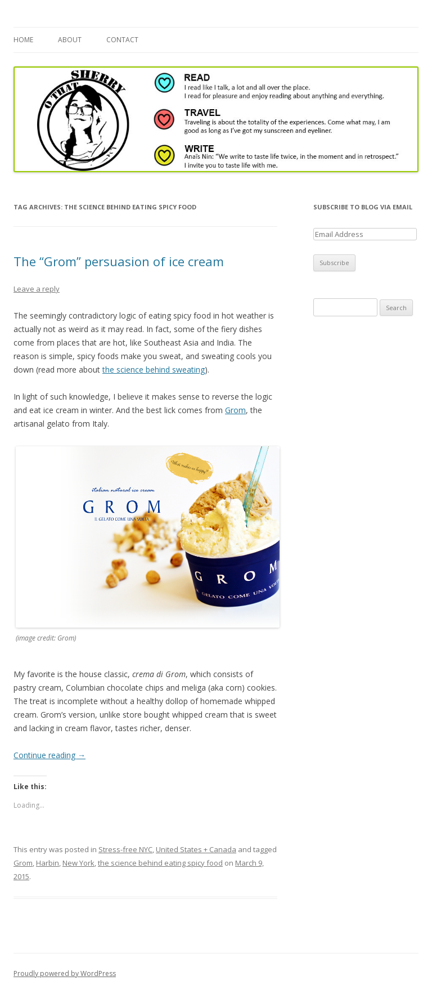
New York (78, 863)
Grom (235, 410)
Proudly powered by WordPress (65, 973)
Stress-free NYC (125, 849)
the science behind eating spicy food (160, 863)
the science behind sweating (153, 369)
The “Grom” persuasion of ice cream (119, 261)
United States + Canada (196, 849)
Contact (122, 39)
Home (23, 39)
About (70, 39)
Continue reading (50, 755)
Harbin (47, 863)
